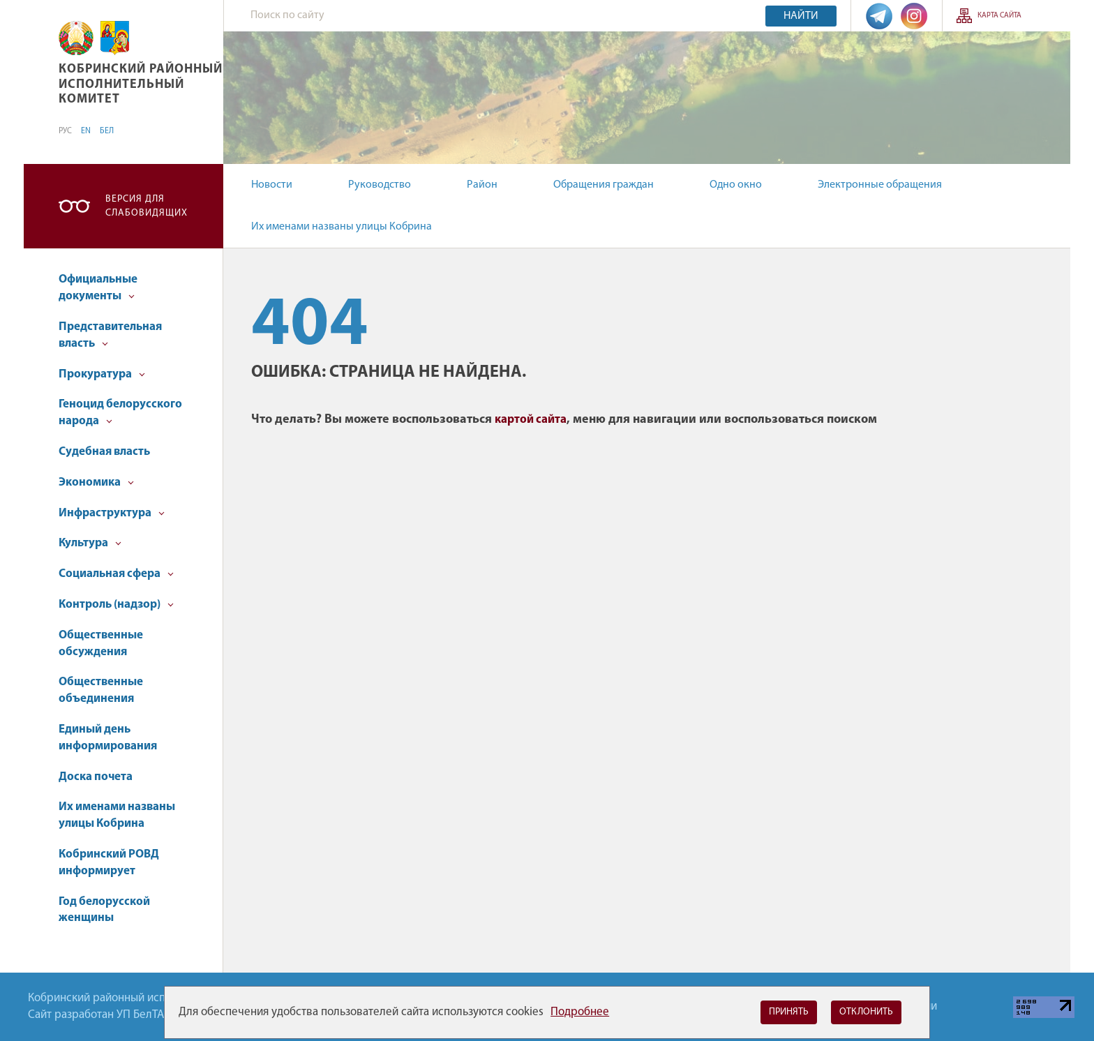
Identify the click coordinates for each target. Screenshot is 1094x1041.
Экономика (96, 482)
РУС (65, 131)
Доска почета (96, 777)
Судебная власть (104, 452)
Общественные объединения (101, 690)
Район (482, 184)
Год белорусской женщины (104, 910)
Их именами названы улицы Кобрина (341, 226)
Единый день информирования (108, 738)
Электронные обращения (880, 184)
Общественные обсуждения (101, 643)
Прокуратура (102, 374)
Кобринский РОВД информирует (109, 862)
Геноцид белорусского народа (120, 412)
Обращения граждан (603, 184)
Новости (271, 184)
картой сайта (531, 420)
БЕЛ (107, 131)
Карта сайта (999, 16)
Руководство (379, 184)
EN (86, 131)
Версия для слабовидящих (146, 206)
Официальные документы (98, 288)
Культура (90, 543)
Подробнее (579, 1012)
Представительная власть (110, 335)
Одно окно (736, 184)
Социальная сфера (116, 574)
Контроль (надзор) (116, 605)
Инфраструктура (112, 513)
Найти (801, 16)
